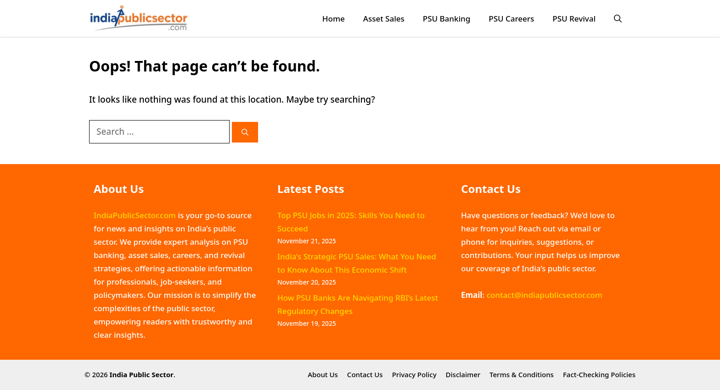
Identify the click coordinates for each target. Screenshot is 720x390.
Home (333, 18)
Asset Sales (384, 18)
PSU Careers (511, 18)
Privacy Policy (414, 374)
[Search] (245, 132)
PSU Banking (446, 18)
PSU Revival (574, 18)
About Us (323, 374)
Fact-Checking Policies (599, 374)
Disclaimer (463, 374)
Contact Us (365, 374)
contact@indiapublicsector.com (544, 295)
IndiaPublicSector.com (135, 215)
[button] (618, 18)
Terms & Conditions (521, 374)
